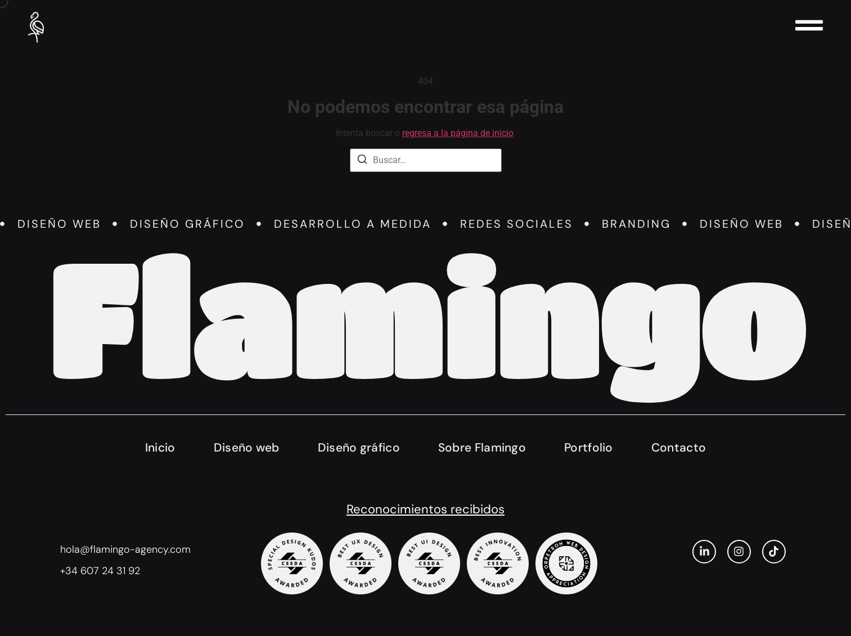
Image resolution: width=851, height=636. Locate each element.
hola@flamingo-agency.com (125, 549)
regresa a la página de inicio (458, 133)
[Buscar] (362, 161)
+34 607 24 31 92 (100, 571)
